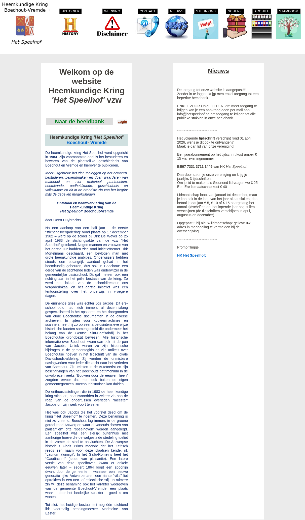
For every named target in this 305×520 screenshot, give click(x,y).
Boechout (76, 142)
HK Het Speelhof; (191, 255)
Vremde (98, 142)
